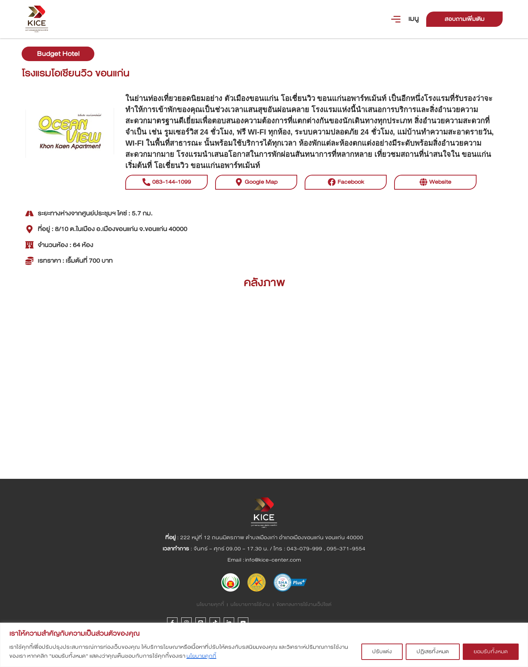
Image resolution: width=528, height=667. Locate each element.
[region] (264, 645)
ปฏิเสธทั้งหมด (433, 651)
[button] (435, 194)
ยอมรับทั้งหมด (491, 651)
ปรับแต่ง (382, 651)
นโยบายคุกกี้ (201, 656)
